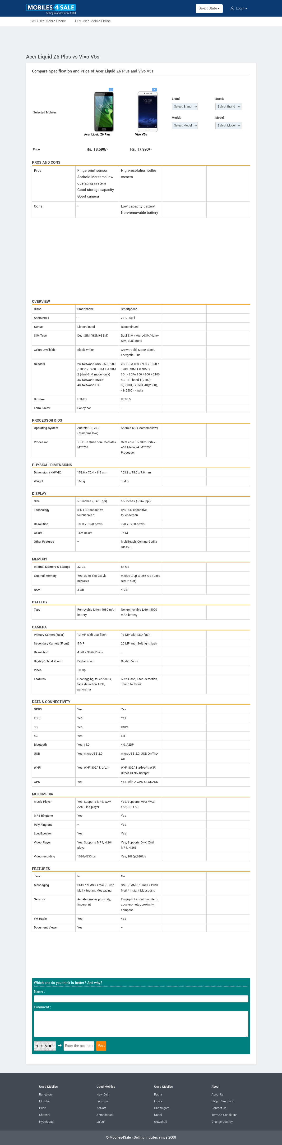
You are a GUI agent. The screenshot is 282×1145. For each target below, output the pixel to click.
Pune (42, 1108)
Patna (158, 1094)
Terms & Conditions (224, 1115)
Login (239, 8)
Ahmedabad (105, 1115)
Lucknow (103, 1101)
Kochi (158, 1115)
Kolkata (101, 1108)
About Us (217, 1094)
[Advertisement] (141, 39)
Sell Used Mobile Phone (48, 21)
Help (215, 1101)
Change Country (222, 1122)
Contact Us (219, 1108)
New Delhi (103, 1094)
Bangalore (46, 1094)
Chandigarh (161, 1108)
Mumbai (44, 1101)
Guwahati (160, 1122)
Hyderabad (46, 1122)
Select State (209, 8)
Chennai (44, 1115)
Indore (158, 1101)
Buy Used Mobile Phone (93, 21)
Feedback (227, 1101)
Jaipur (101, 1122)
